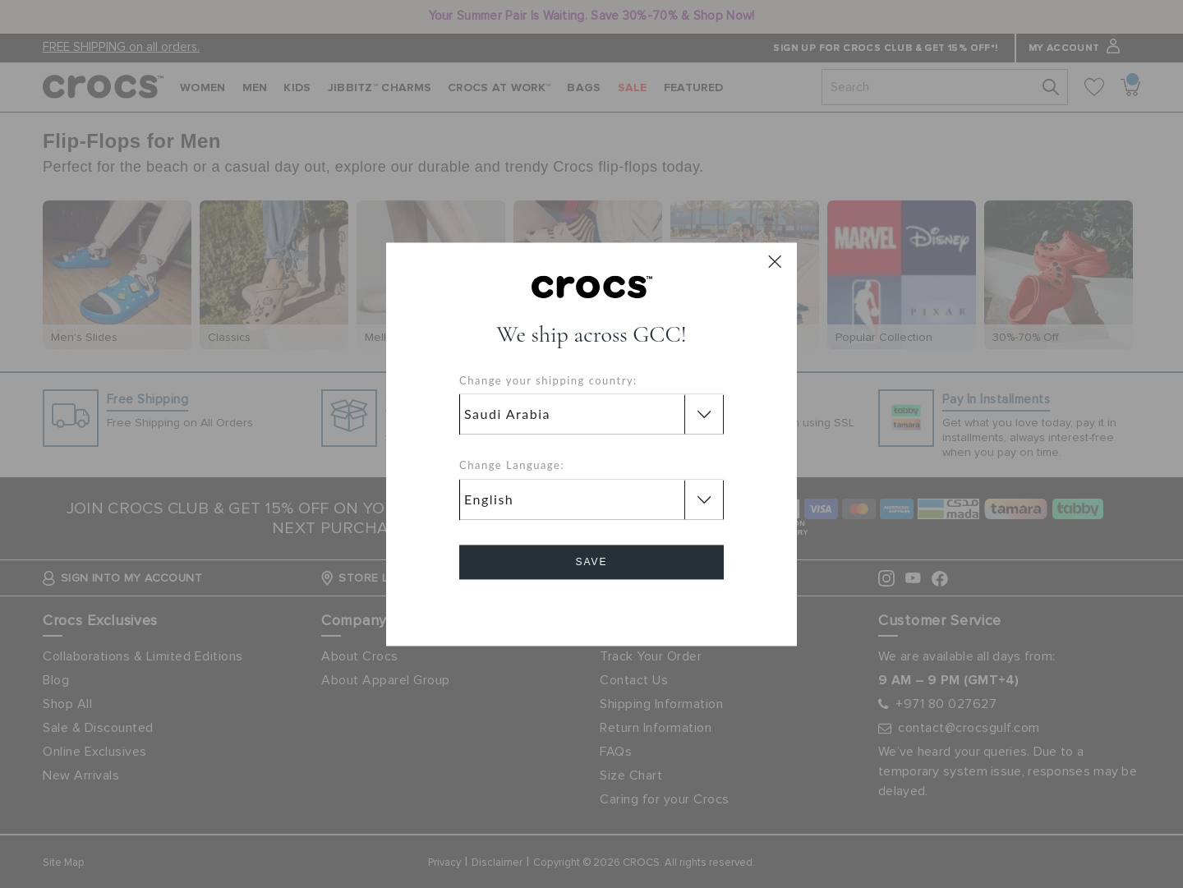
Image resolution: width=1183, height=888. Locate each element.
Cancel (592, 608)
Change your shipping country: (548, 380)
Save (591, 562)
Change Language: (511, 465)
